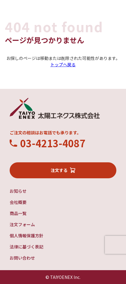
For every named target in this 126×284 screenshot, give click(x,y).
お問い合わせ (22, 258)
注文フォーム (22, 224)
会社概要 (18, 202)
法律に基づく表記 (26, 247)
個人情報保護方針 (26, 236)
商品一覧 (18, 213)
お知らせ (18, 191)
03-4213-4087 (52, 143)
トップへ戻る (63, 64)
